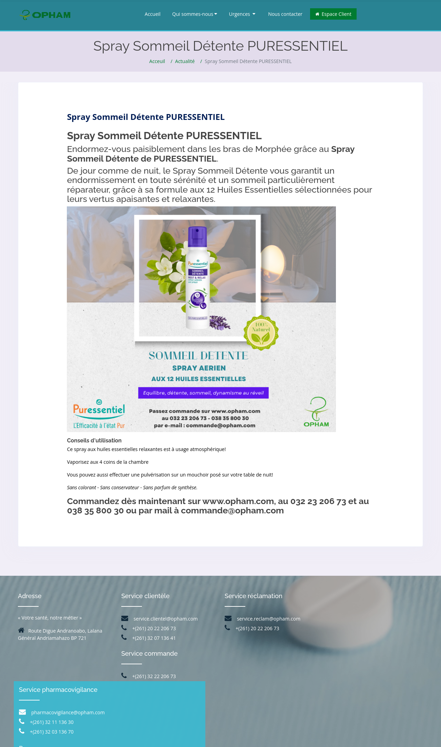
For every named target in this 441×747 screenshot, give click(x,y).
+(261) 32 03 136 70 (356, 643)
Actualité (185, 61)
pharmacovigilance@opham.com (372, 624)
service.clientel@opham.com (159, 618)
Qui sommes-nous (194, 14)
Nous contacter (285, 14)
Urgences (242, 14)
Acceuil (157, 61)
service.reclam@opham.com (262, 618)
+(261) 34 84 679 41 (379, 675)
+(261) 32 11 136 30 (356, 633)
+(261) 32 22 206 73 (148, 676)
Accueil (153, 14)
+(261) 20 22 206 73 (148, 628)
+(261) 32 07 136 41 (148, 638)
